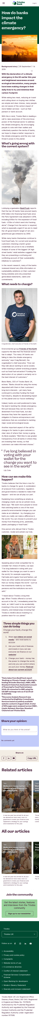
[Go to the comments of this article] (32, 71)
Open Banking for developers (15, 981)
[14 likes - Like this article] (33, 66)
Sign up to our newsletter (19, 914)
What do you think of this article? (16, 730)
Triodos (7, 929)
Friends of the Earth (28, 349)
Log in (35, 3)
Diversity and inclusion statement (16, 989)
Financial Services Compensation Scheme (16, 976)
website (12, 655)
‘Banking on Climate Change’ (14, 680)
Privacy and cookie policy (13, 955)
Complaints (7, 959)
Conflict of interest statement (15, 971)
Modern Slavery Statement (14, 985)
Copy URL (32, 758)
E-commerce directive (12, 967)
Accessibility (8, 951)
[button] (36, 806)
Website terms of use (11, 963)
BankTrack (25, 208)
